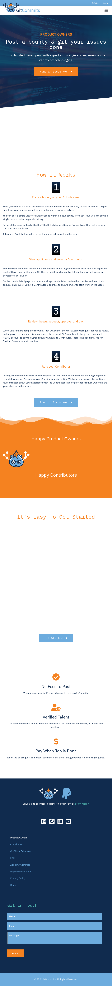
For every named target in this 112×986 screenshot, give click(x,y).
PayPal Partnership (20, 871)
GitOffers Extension (20, 851)
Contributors (17, 844)
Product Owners (18, 837)
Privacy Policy (17, 878)
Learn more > (82, 803)
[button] (106, 10)
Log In (105, 3)
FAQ (12, 857)
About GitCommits (20, 864)
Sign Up (95, 3)
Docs (13, 885)
